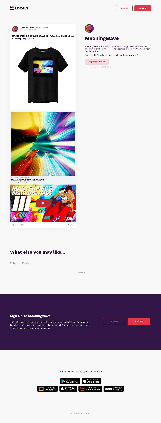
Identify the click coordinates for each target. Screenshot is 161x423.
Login (115, 8)
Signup (140, 8)
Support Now (97, 62)
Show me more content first (97, 68)
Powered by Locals (80, 414)
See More (80, 273)
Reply (70, 226)
